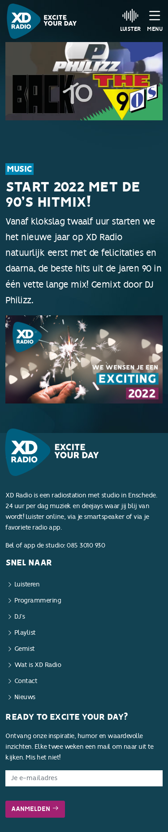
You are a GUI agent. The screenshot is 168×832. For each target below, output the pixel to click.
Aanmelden (35, 809)
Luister (130, 20)
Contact (26, 681)
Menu (154, 20)
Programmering (37, 600)
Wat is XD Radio (37, 665)
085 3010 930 (86, 545)
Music (19, 169)
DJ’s (19, 616)
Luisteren (27, 584)
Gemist (24, 649)
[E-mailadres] (84, 778)
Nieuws (24, 697)
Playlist (25, 632)
